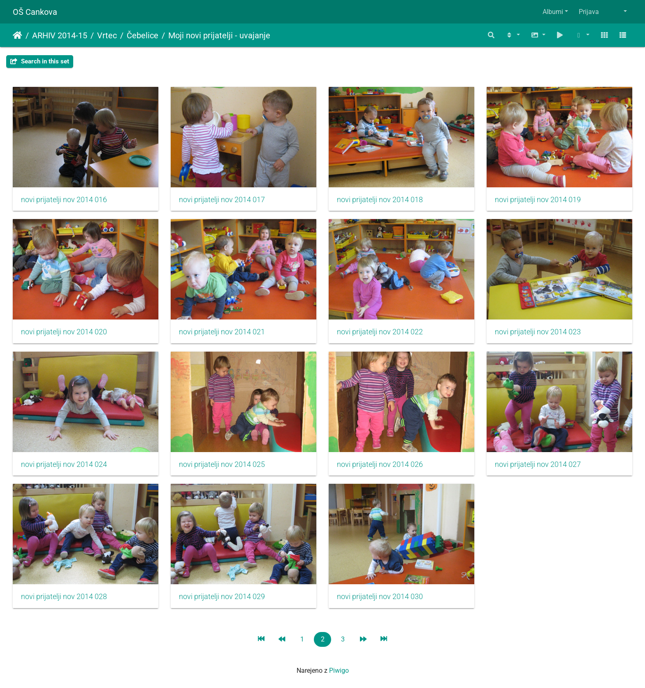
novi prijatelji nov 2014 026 (380, 464)
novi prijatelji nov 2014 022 (380, 332)
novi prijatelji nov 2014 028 (64, 596)
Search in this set (39, 61)
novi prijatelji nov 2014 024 (64, 464)
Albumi (553, 12)
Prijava (589, 12)
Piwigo (339, 670)
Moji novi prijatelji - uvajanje (219, 35)
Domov (17, 35)
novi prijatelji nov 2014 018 (380, 200)
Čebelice (142, 35)
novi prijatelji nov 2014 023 (538, 332)
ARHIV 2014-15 (59, 35)
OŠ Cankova (35, 12)
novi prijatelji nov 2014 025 (222, 464)
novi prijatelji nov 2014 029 (222, 596)
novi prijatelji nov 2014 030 (380, 596)
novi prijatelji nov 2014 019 (538, 200)
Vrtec (107, 35)
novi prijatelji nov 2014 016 (64, 200)
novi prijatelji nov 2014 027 (538, 464)
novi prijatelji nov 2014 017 (222, 200)
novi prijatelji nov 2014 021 (222, 332)
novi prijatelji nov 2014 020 (64, 332)
